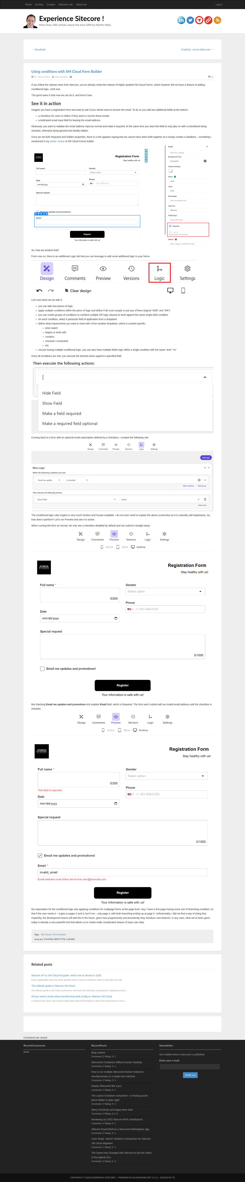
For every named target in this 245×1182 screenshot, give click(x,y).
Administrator (61, 77)
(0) (211, 77)
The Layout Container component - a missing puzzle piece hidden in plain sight (119, 1097)
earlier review (57, 141)
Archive (39, 4)
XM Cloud (46, 934)
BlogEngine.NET (142, 1177)
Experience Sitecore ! (71, 18)
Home (28, 4)
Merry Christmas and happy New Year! (112, 1109)
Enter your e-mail (169, 1060)
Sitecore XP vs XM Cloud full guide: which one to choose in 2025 (66, 975)
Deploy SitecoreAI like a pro (106, 1086)
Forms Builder (59, 934)
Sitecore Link (66, 4)
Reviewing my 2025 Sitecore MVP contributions (117, 1119)
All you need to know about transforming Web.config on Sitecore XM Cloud (71, 996)
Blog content (98, 1052)
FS (173, 1177)
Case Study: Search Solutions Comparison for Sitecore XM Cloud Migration (121, 1140)
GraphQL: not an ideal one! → (197, 49)
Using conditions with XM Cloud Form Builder (66, 71)
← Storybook (38, 49)
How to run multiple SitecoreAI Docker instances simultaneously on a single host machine (117, 1074)
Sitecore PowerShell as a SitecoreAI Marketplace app (120, 1129)
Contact (51, 4)
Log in (219, 4)
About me (81, 4)
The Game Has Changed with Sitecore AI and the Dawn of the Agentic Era (121, 1155)
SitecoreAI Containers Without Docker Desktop (116, 1062)
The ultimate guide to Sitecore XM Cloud (53, 985)
